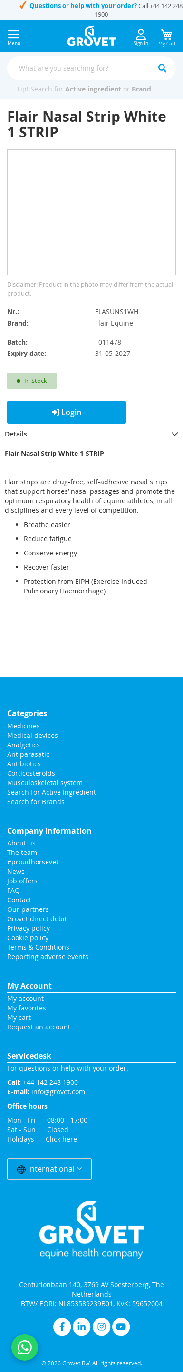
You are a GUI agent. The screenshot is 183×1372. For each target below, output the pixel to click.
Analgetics (23, 744)
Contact (20, 899)
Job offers (22, 880)
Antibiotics (24, 763)
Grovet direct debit (37, 918)
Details (16, 433)
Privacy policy (28, 928)
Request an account (38, 1026)
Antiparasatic (28, 754)
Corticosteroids (31, 773)
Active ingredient (93, 88)
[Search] (162, 68)
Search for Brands (36, 801)
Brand (141, 88)
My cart (19, 1017)
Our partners (28, 909)
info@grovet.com (58, 1091)
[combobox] (91, 68)
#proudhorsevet (32, 861)
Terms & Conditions (38, 947)
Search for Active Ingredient (51, 792)
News (16, 871)
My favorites (26, 1007)
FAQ (13, 890)
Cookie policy (27, 937)
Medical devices (32, 735)
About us (21, 842)
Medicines (23, 725)
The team (22, 852)
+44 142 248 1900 (50, 1082)
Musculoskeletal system (45, 782)
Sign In (141, 37)
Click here (61, 1139)
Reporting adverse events (47, 956)
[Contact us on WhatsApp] (24, 1347)
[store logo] (91, 36)
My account (25, 998)
